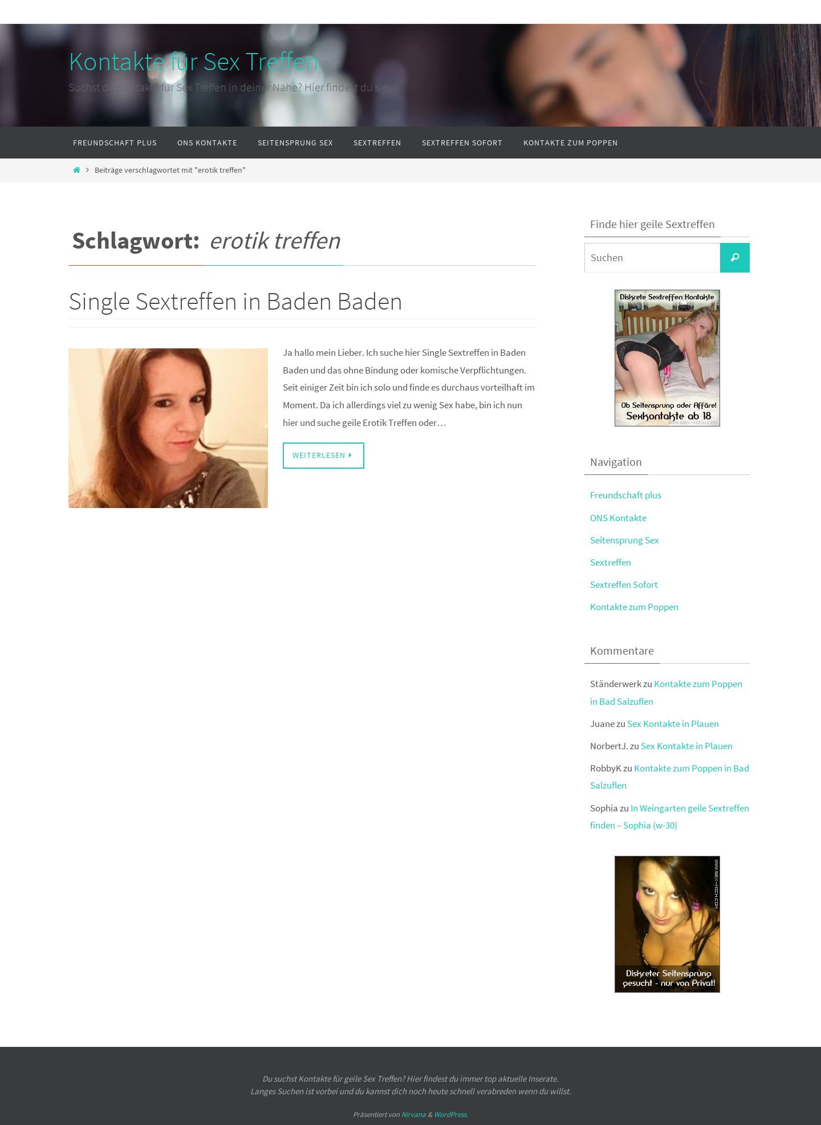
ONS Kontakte (618, 517)
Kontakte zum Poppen (634, 606)
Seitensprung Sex (624, 540)
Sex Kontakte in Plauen (673, 723)
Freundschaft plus (625, 495)
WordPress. (451, 1114)
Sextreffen (610, 562)
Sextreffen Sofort (624, 584)
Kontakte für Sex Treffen (193, 61)
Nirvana (413, 1114)
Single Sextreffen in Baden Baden (235, 300)
